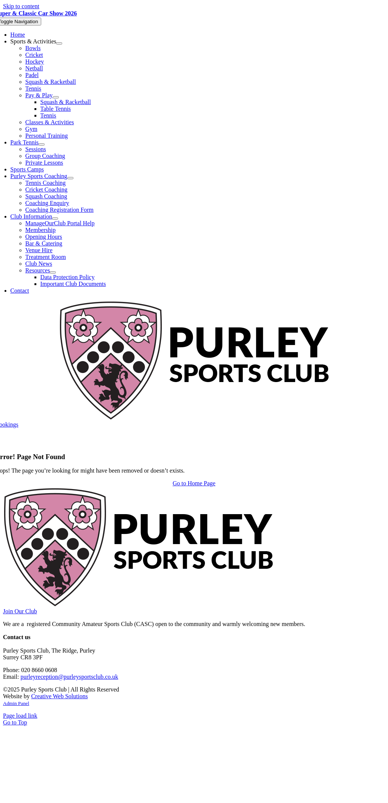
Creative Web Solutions (59, 696)
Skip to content (21, 6)
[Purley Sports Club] (194, 418)
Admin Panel (16, 703)
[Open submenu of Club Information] (55, 218)
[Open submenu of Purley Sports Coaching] (70, 178)
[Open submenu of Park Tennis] (42, 144)
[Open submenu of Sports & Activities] (59, 43)
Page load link (20, 715)
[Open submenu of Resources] (53, 272)
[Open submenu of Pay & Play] (56, 97)
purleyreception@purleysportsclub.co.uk (69, 677)
